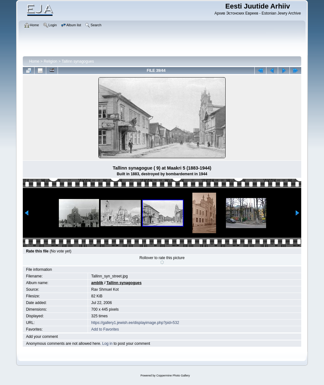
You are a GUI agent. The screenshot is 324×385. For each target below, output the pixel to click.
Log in (107, 343)
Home (34, 61)
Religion (50, 61)
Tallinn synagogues (78, 61)
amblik (97, 283)
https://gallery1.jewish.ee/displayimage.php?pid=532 (135, 322)
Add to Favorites (105, 329)
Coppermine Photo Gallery (173, 375)
